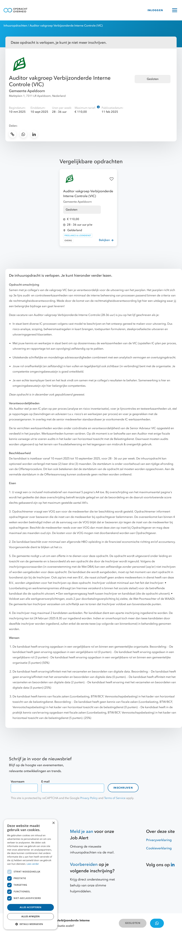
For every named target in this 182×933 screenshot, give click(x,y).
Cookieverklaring (159, 848)
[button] (30, 924)
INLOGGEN (155, 10)
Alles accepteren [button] (30, 907)
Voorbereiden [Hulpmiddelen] (84, 864)
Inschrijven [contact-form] (123, 787)
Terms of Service (114, 798)
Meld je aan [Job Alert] (81, 831)
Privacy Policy (89, 798)
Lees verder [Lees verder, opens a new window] (33, 863)
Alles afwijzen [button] (30, 916)
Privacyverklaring (159, 840)
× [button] (53, 823)
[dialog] (30, 874)
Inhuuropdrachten (15, 26)
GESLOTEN (132, 923)
